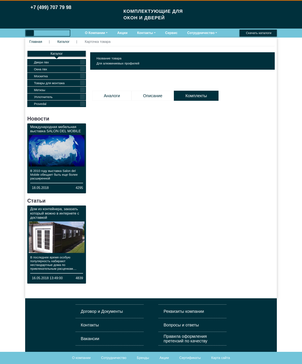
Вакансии (90, 338)
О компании (81, 358)
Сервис (171, 33)
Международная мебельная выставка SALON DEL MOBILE (55, 129)
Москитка (59, 76)
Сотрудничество (201, 33)
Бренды (143, 358)
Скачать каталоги (258, 33)
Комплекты (196, 95)
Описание (152, 95)
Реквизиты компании (184, 311)
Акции (122, 33)
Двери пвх (59, 62)
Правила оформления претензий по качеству (185, 338)
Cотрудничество (113, 358)
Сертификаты (190, 358)
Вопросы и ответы (181, 325)
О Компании (95, 33)
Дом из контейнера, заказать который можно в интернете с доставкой (54, 213)
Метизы (59, 89)
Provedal (59, 103)
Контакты (145, 33)
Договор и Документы (102, 311)
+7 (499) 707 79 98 (50, 7)
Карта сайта (220, 358)
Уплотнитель (59, 96)
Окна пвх (59, 69)
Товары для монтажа (59, 82)
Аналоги (112, 95)
